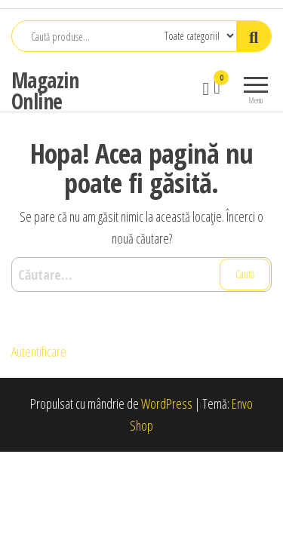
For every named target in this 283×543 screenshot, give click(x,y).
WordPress (166, 403)
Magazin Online (44, 90)
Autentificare (38, 351)
